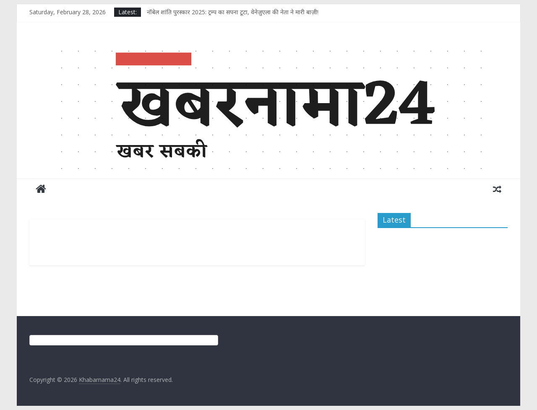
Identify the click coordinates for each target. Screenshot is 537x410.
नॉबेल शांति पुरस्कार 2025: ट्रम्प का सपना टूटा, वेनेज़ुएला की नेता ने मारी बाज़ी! (232, 12)
